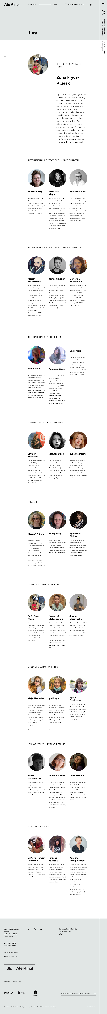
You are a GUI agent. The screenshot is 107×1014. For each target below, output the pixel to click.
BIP (20, 981)
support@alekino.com (11, 956)
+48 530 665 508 (11, 945)
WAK (61, 934)
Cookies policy (35, 1007)
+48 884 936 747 (11, 943)
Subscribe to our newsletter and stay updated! (75, 993)
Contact (14, 981)
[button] (5, 57)
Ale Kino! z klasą (65, 931)
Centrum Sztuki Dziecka (68, 929)
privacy (27, 1007)
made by (91, 1007)
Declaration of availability (48, 1007)
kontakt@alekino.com (11, 952)
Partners (7, 981)
